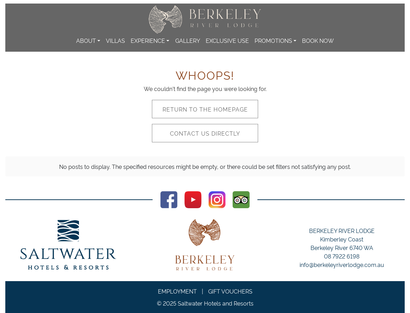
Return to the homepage (205, 109)
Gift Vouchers (230, 291)
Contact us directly (205, 133)
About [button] (86, 40)
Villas (115, 40)
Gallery (187, 40)
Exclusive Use (227, 40)
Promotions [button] (273, 40)
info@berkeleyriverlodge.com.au (342, 264)
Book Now (318, 40)
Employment (177, 291)
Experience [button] (148, 40)
